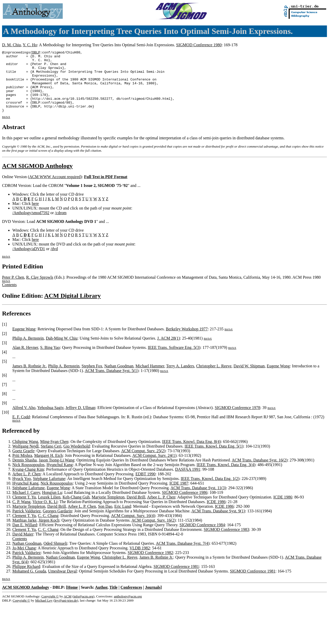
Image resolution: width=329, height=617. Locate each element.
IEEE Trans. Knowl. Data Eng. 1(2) (210, 491)
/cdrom (60, 225)
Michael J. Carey (26, 505)
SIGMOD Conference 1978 (237, 420)
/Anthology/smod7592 (30, 225)
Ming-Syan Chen (54, 454)
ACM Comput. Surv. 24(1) (154, 468)
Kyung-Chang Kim (28, 481)
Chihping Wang (25, 454)
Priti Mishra (22, 468)
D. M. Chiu (11, 45)
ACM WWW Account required (54, 189)
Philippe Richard (26, 579)
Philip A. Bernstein (28, 350)
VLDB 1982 (140, 560)
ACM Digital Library (72, 308)
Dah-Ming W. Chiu (61, 350)
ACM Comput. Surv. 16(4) (133, 528)
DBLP (36, 53)
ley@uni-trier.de (65, 613)
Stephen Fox (91, 378)
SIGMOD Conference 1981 (176, 579)
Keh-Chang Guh (75, 509)
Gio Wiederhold (76, 458)
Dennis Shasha (24, 472)
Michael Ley (44, 613)
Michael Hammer (149, 378)
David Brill (135, 509)
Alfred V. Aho (23, 420)
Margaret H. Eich (48, 468)
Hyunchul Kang (60, 477)
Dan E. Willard (24, 537)
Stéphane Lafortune (49, 491)
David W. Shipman (249, 378)
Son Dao (105, 518)
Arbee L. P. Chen (26, 486)
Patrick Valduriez (26, 523)
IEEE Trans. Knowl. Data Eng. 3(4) (226, 477)
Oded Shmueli (55, 556)
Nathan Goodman (118, 378)
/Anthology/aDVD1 (28, 261)
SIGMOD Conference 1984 (202, 537)
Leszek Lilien (49, 509)
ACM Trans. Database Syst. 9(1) (218, 523)
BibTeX (6, 129)
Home (72, 599)
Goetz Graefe (23, 463)
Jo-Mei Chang (24, 560)
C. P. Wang (21, 514)
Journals (152, 599)
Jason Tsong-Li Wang (56, 472)
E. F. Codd (21, 429)
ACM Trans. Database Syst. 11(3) (198, 500)
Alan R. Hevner (25, 360)
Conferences (131, 599)
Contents (9, 297)
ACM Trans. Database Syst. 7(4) (182, 556)
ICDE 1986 (282, 509)
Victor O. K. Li (44, 514)
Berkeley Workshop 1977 (187, 341)
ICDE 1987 (178, 495)
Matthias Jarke (24, 532)
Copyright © (50, 609)
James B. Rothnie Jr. (29, 378)
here (35, 216)
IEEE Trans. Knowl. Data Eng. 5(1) (214, 458)
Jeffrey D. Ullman (80, 420)
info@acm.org (83, 609)
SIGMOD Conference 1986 (184, 505)
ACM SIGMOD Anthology (37, 178)
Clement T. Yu (24, 509)
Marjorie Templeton (108, 509)
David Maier (22, 546)
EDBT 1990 (145, 486)
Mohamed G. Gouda (29, 583)
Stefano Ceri (51, 458)
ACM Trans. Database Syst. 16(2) (259, 472)
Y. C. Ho (30, 45)
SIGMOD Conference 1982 (150, 565)
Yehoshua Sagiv (50, 420)
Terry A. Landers (180, 378)
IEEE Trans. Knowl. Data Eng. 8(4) (191, 454)
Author (101, 599)
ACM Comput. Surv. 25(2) (143, 463)
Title (113, 599)
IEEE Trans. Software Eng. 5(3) (174, 360)
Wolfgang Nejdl (25, 458)
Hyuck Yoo (21, 491)
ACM (67, 609)
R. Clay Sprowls (39, 289)
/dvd (54, 261)
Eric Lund (122, 518)
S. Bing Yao (50, 360)
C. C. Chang (48, 528)
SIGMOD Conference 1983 (226, 542)
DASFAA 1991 (187, 481)
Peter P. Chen (13, 289)
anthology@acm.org (128, 609)
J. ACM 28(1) (168, 350)
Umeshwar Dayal (62, 583)
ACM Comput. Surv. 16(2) (153, 532)
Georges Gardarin (57, 523)
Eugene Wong (23, 341)
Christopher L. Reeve (213, 378)
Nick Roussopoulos (28, 477)
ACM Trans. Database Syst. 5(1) (112, 383)
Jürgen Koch (49, 532)
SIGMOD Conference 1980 (199, 45)
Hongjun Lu (52, 505)
